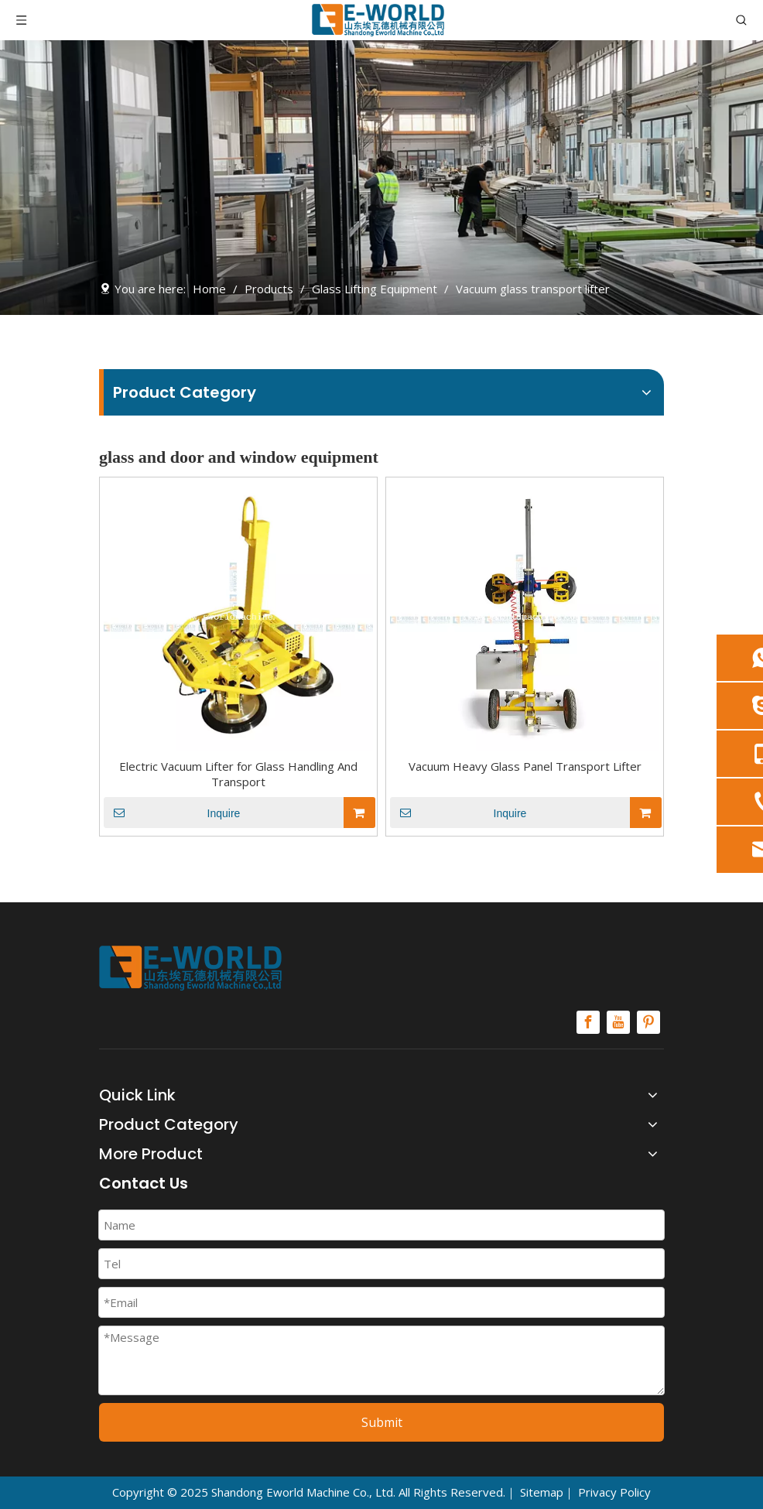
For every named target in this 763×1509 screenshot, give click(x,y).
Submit (381, 1422)
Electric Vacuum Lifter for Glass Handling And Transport (238, 773)
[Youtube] (618, 1022)
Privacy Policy (614, 1492)
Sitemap (541, 1492)
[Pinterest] (648, 1022)
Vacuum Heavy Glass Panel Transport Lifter (525, 766)
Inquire (172, 812)
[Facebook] (588, 1022)
